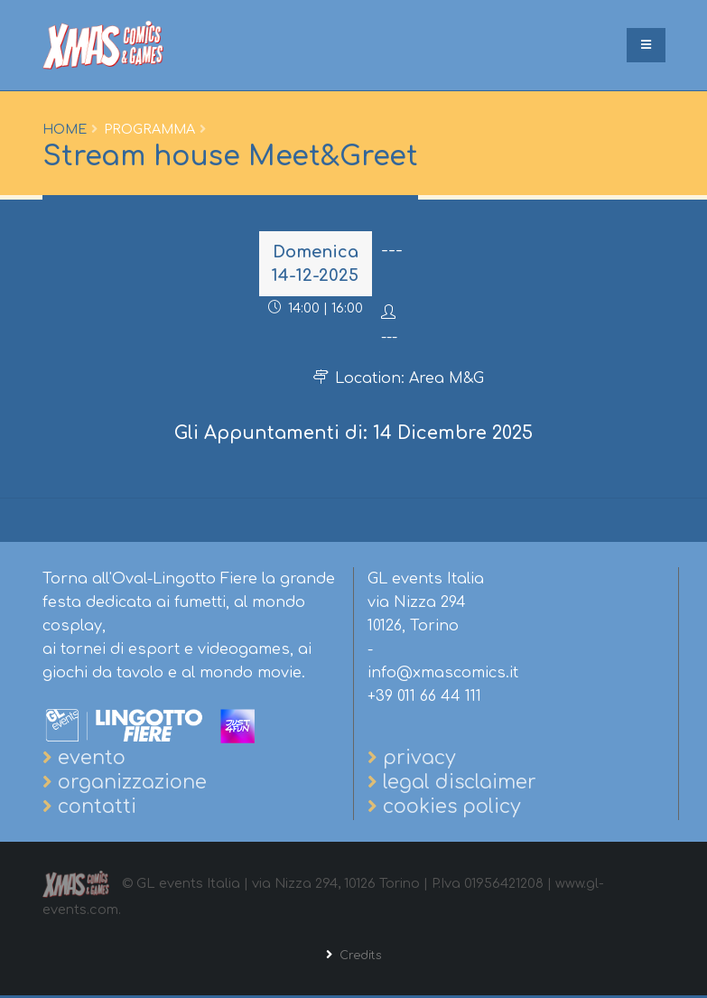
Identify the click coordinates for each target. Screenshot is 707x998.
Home (64, 129)
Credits (358, 957)
